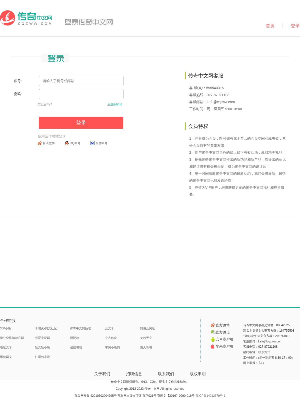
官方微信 (220, 332)
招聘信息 (134, 374)
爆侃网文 (6, 357)
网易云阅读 (147, 328)
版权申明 (198, 374)
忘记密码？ (45, 104)
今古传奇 (111, 338)
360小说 (5, 328)
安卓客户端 (222, 339)
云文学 (109, 328)
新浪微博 (49, 143)
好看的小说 (42, 357)
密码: (18, 94)
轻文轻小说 (42, 347)
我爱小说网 (42, 338)
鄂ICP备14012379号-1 (211, 395)
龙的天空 (146, 338)
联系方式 (264, 352)
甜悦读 (74, 338)
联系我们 (166, 374)
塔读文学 (6, 347)
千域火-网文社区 (46, 328)
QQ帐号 (75, 143)
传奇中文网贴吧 (80, 328)
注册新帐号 (114, 104)
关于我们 (102, 374)
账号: (18, 81)
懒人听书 (146, 347)
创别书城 (76, 347)
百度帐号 (102, 143)
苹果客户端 (222, 346)
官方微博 (220, 325)
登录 (81, 122)
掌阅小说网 (112, 347)
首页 (270, 25)
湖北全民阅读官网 (12, 338)
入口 (261, 363)
